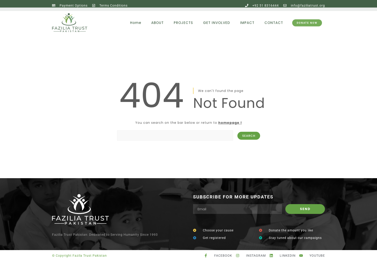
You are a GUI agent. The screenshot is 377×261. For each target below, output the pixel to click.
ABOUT (157, 17)
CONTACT (273, 17)
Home (135, 17)
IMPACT (247, 17)
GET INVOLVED (216, 17)
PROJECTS (183, 17)
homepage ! (230, 122)
